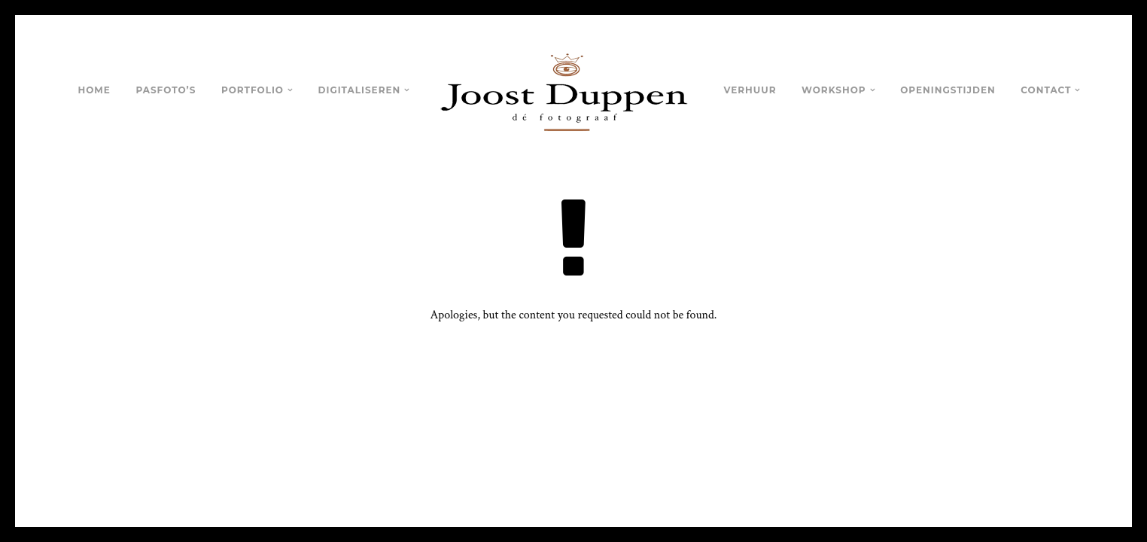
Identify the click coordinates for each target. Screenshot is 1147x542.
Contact (1046, 90)
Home (94, 90)
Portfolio (252, 90)
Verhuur (749, 90)
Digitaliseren (359, 90)
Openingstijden (947, 90)
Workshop (834, 90)
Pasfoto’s (165, 90)
